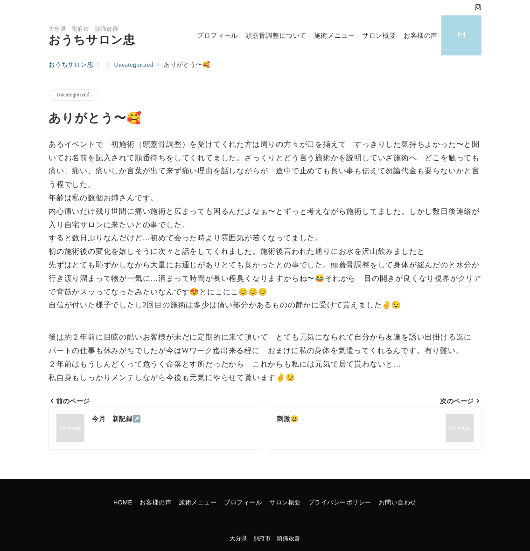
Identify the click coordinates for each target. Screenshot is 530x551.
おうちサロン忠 (92, 40)
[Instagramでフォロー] (478, 8)
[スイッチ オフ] (461, 35)
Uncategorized (73, 95)
